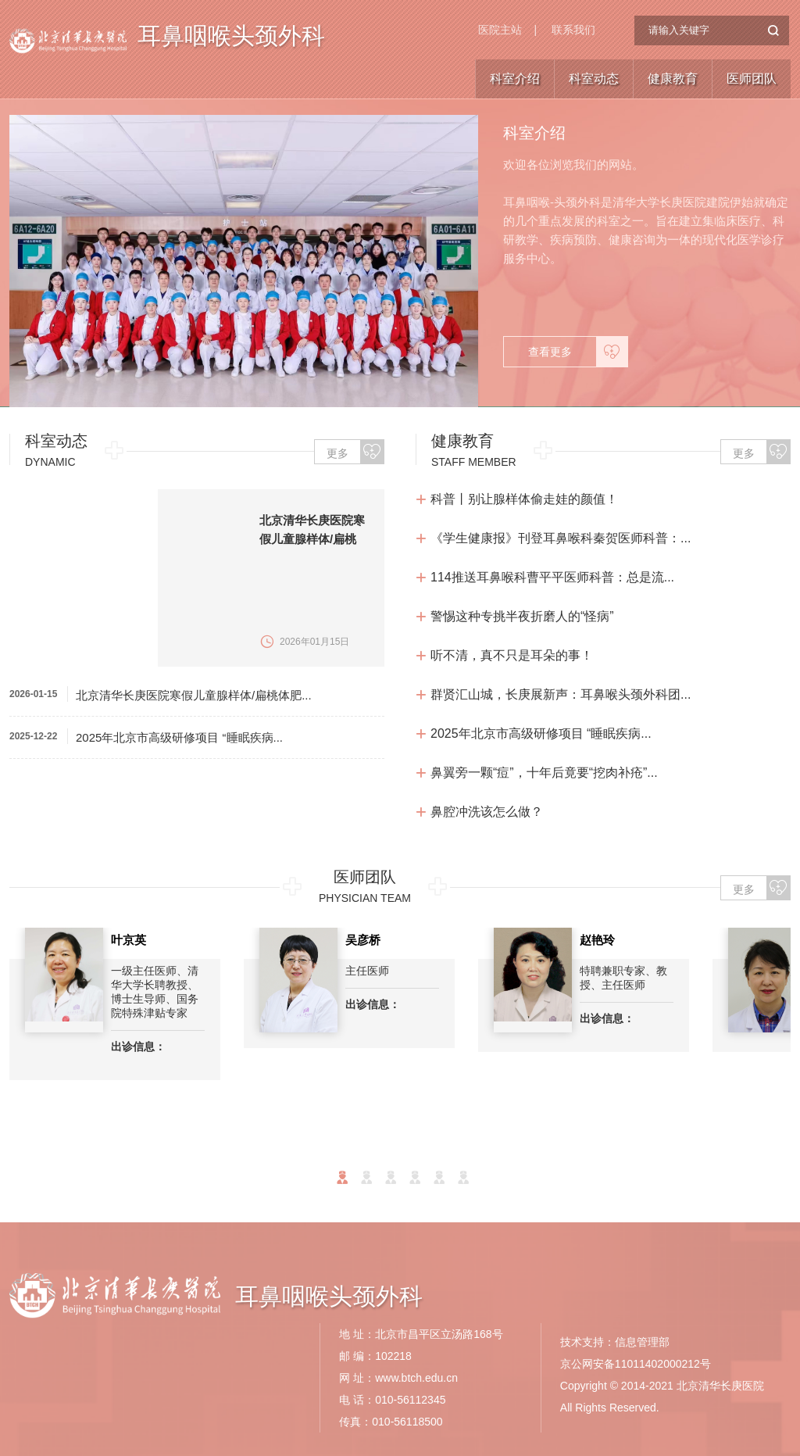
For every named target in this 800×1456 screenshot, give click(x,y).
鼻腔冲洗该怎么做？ (486, 811)
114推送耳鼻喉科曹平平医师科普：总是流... (552, 577)
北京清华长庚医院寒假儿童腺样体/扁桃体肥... (194, 695)
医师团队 (752, 78)
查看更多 (577, 352)
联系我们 (573, 29)
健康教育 (673, 78)
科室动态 (594, 78)
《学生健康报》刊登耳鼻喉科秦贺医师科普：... (560, 538)
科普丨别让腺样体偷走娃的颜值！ (524, 499)
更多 (355, 451)
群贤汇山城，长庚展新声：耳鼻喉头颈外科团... (560, 694)
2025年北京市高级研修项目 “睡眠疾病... (179, 737)
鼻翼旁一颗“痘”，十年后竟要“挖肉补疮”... (544, 772)
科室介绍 (515, 78)
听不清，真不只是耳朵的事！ (511, 655)
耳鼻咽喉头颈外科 (231, 35)
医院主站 (500, 29)
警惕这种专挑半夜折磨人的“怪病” (522, 616)
